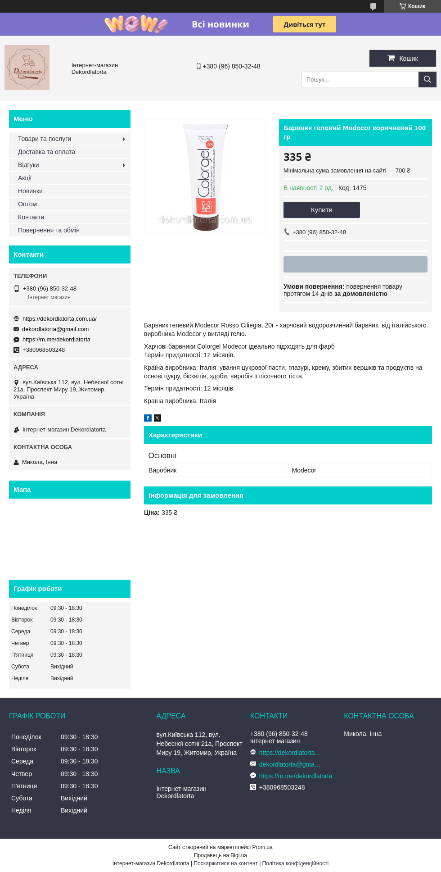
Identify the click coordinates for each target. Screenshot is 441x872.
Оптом (27, 204)
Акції (25, 178)
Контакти (31, 217)
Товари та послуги (44, 138)
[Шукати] (427, 79)
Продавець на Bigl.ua (220, 855)
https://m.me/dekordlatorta (56, 339)
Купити (322, 209)
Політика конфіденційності (295, 863)
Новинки (30, 191)
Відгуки (28, 164)
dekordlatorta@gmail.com (55, 329)
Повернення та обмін (49, 230)
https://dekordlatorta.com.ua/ (59, 318)
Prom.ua (262, 847)
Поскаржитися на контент (225, 863)
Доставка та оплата (46, 151)
